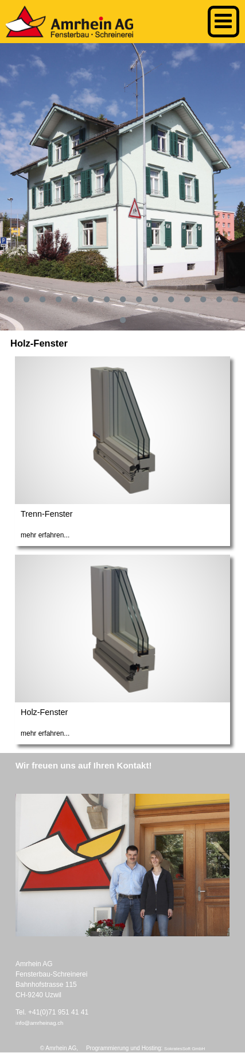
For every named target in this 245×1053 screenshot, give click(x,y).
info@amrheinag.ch (39, 1023)
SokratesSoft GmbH (184, 1048)
